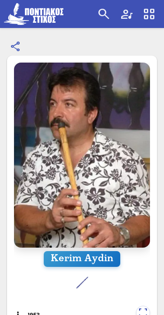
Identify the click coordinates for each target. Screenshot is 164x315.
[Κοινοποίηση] (15, 47)
